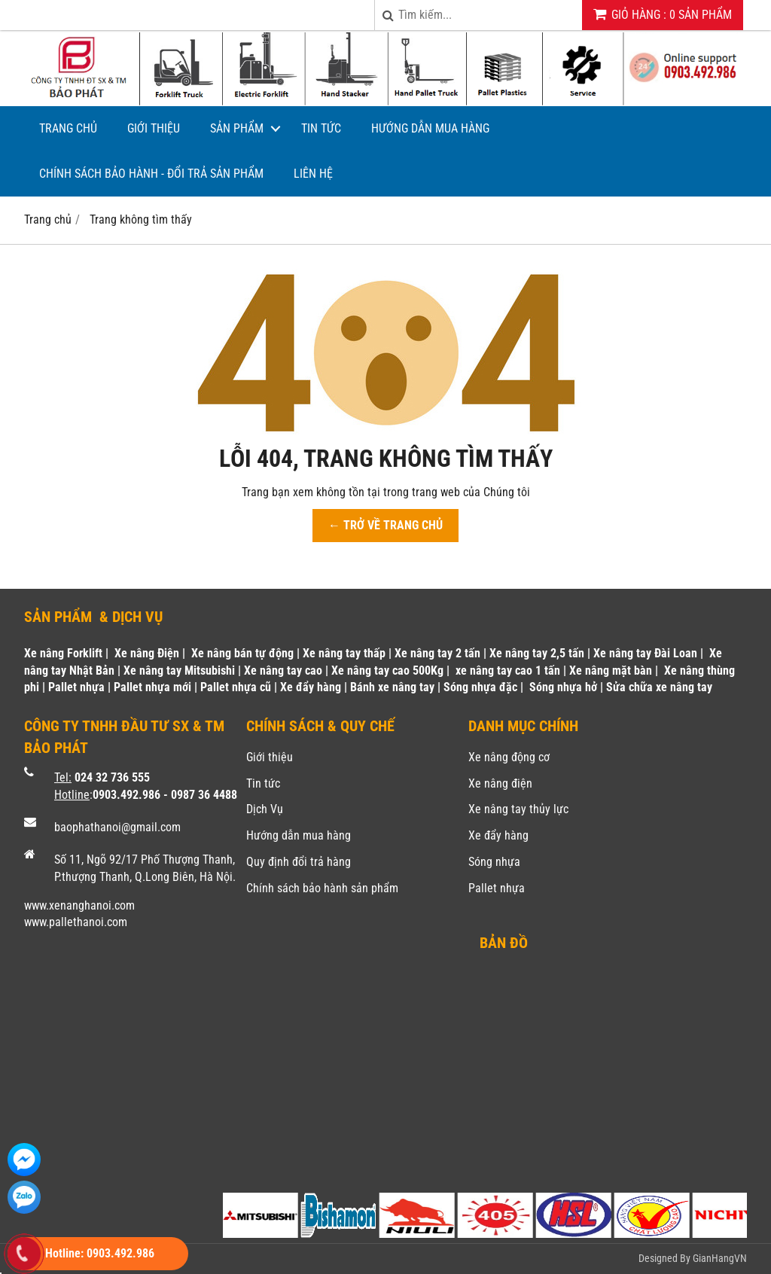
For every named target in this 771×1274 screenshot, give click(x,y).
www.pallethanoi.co (71, 922)
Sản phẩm (237, 128)
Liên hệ (313, 173)
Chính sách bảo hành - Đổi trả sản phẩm (151, 173)
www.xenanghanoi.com (79, 905)
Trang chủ (68, 128)
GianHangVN (720, 1258)
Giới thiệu (153, 128)
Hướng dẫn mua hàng (430, 128)
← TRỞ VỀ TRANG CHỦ (385, 525)
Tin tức (321, 128)
